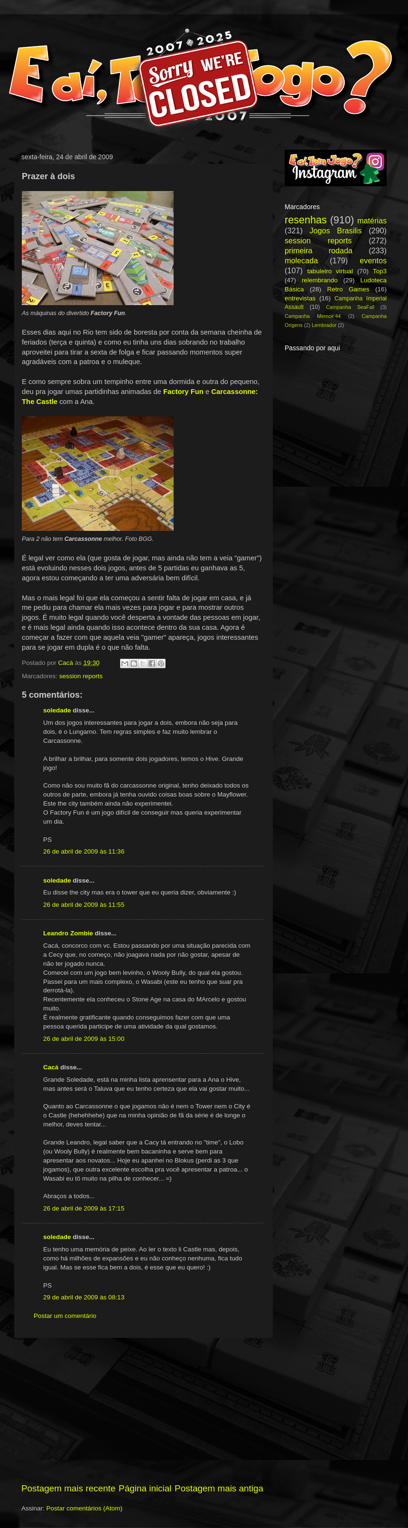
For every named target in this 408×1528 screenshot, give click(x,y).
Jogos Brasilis (335, 230)
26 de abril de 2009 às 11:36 (83, 851)
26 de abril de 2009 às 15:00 (83, 1038)
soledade (57, 710)
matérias (372, 220)
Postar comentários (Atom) (84, 1508)
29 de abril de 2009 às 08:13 (83, 1297)
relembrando (320, 280)
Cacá (50, 1067)
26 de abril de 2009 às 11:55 (83, 904)
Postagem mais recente (68, 1488)
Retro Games (348, 289)
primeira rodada (318, 250)
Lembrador (324, 325)
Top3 (380, 271)
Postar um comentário (65, 1315)
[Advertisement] (142, 1410)
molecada (301, 260)
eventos (373, 260)
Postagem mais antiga (219, 1488)
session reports (81, 676)
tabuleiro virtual (330, 271)
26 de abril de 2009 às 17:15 (83, 1208)
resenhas (306, 220)
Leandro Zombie (68, 933)
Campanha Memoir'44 (313, 316)
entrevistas (300, 298)
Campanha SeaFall (350, 307)
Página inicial (145, 1488)
